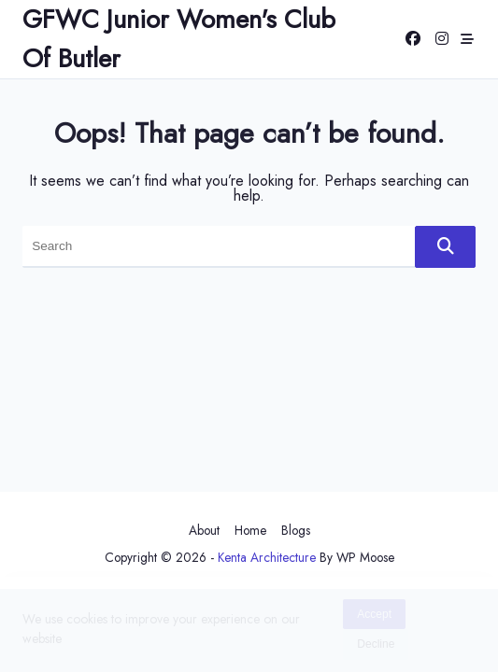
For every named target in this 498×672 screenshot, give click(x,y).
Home (250, 530)
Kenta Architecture (267, 557)
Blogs (295, 530)
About (204, 530)
